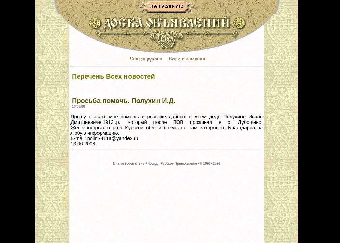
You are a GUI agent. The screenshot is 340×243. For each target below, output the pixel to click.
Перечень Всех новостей (113, 76)
